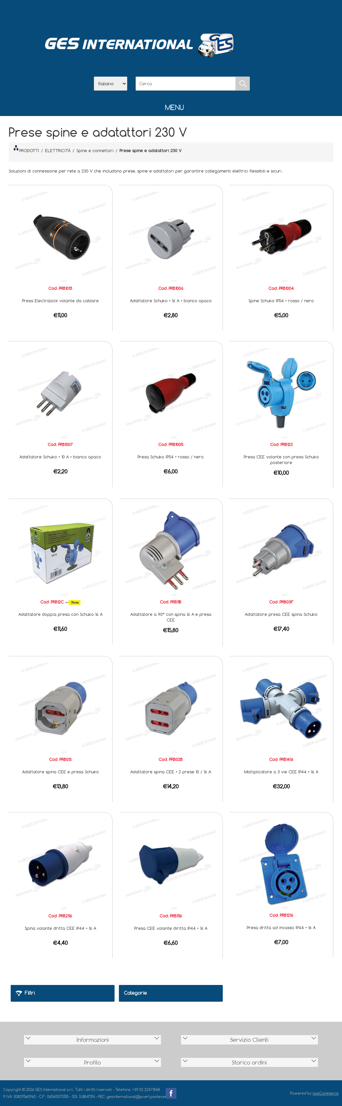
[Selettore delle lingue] (110, 84)
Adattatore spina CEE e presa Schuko (60, 771)
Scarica (171, 13)
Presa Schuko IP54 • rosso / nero (171, 456)
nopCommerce (326, 1093)
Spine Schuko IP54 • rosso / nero (281, 300)
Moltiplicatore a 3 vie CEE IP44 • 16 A (281, 771)
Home (136, 13)
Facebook (171, 1093)
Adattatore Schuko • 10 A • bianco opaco (60, 456)
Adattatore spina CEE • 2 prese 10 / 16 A (170, 771)
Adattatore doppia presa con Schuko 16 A (60, 614)
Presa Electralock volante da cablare (60, 300)
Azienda (153, 13)
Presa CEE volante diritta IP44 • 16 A (170, 928)
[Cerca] (186, 84)
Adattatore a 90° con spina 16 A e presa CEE (170, 617)
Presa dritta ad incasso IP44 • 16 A (281, 927)
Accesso (205, 13)
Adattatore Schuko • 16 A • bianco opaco (171, 300)
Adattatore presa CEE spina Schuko (281, 614)
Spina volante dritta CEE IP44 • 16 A (60, 928)
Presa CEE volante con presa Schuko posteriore (281, 459)
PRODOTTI (26, 149)
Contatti (188, 13)
